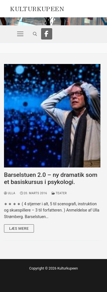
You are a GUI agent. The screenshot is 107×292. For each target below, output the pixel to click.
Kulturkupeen (37, 8)
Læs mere (19, 228)
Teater (59, 193)
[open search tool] (35, 34)
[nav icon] (20, 34)
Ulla (9, 193)
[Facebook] (47, 34)
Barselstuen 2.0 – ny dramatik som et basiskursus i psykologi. (50, 178)
